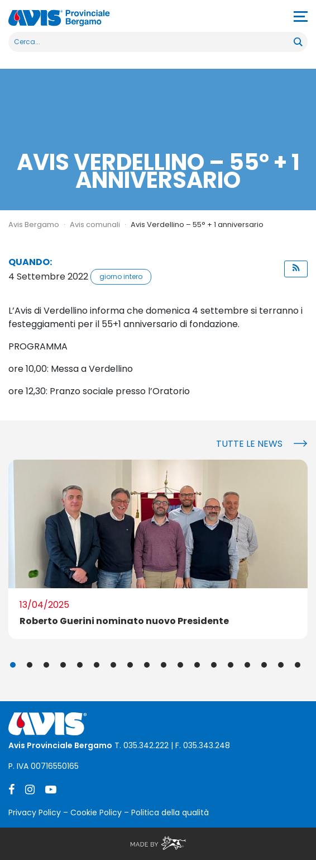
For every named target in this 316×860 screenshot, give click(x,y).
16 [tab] (264, 665)
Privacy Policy (34, 812)
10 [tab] (163, 665)
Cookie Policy (96, 812)
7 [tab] (113, 665)
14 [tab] (230, 665)
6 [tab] (96, 665)
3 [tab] (46, 665)
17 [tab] (281, 665)
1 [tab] (13, 665)
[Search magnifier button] (297, 42)
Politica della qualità (170, 812)
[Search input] (151, 42)
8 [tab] (130, 665)
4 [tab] (63, 665)
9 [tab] (147, 665)
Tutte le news (249, 443)
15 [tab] (247, 665)
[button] (296, 269)
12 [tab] (197, 665)
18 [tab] (297, 665)
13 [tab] (214, 665)
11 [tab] (180, 665)
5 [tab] (80, 665)
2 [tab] (29, 665)
